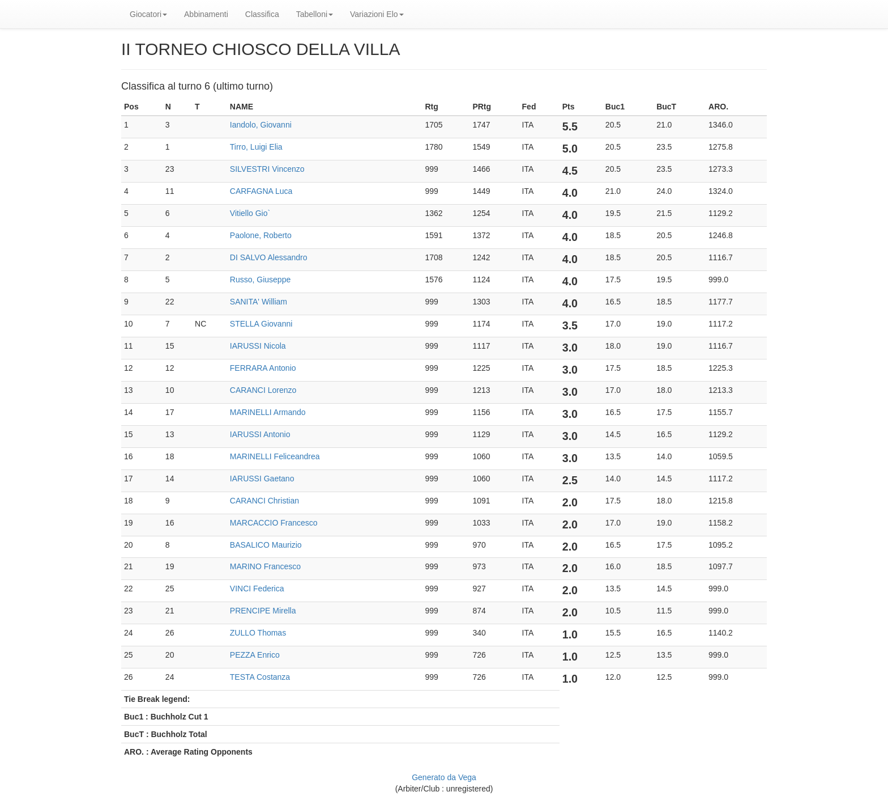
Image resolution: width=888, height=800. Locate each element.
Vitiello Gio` (250, 213)
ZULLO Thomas (258, 632)
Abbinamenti (206, 14)
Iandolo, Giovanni (261, 124)
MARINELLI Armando (268, 412)
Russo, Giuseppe (260, 279)
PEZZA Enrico (255, 654)
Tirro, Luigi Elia (256, 146)
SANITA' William (258, 301)
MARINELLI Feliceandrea (275, 456)
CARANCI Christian (264, 500)
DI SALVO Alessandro (269, 257)
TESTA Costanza (260, 677)
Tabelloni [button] (314, 14)
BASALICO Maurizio (266, 544)
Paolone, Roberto (261, 235)
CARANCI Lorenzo (263, 390)
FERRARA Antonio (263, 368)
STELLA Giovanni (261, 323)
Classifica (262, 14)
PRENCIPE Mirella (263, 610)
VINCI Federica (257, 588)
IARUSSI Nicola (258, 345)
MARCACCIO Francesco (274, 522)
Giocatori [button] (148, 14)
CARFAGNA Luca (261, 191)
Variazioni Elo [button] (377, 14)
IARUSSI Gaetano (262, 478)
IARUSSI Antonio (260, 434)
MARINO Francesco (265, 566)
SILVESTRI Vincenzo (267, 168)
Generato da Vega (444, 777)
